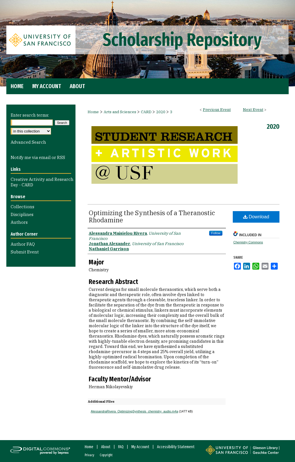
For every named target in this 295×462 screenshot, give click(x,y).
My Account (140, 446)
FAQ (121, 446)
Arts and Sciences (120, 111)
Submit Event (25, 252)
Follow (215, 233)
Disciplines (22, 214)
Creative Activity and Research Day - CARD (42, 182)
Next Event (253, 109)
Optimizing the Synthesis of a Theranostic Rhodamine (152, 216)
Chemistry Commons (248, 242)
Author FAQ (23, 244)
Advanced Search (28, 142)
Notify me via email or (38, 157)
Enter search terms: (30, 115)
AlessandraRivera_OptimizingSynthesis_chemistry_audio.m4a (134, 411)
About (105, 446)
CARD (146, 111)
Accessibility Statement (175, 446)
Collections (22, 206)
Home (93, 111)
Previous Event (217, 109)
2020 (161, 111)
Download (256, 216)
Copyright (106, 455)
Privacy (89, 455)
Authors (19, 222)
